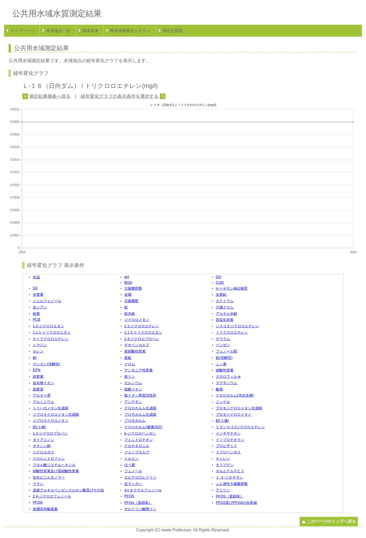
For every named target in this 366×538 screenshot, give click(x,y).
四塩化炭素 (225, 320)
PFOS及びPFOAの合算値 (236, 503)
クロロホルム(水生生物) (235, 395)
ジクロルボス (43, 452)
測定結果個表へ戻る (49, 96)
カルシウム (133, 383)
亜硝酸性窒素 (135, 351)
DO (218, 277)
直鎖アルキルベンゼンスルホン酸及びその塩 (68, 490)
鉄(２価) (222, 421)
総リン (129, 376)
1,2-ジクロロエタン (48, 326)
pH (126, 277)
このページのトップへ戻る (331, 521)
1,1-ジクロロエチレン (141, 326)
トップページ (22, 31)
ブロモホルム (135, 421)
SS (35, 288)
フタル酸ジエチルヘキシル (54, 465)
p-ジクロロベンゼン (140, 433)
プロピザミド (226, 446)
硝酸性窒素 (225, 370)
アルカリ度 (42, 395)
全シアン (40, 307)
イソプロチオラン (230, 440)
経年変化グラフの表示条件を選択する (120, 96)
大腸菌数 (131, 301)
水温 (36, 277)
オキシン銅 (42, 446)
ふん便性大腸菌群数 (232, 484)
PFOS (129, 496)
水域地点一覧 (58, 31)
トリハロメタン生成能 (50, 408)
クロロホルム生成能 (140, 408)
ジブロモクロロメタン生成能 (56, 414)
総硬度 (38, 389)
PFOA (38, 502)
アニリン (223, 490)
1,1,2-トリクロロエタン (143, 332)
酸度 (219, 389)
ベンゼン (223, 345)
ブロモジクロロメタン (233, 414)
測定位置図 (172, 31)
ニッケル (223, 402)
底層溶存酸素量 (45, 509)
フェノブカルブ (136, 452)
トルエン (131, 458)
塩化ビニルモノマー (49, 477)
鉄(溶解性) (224, 358)
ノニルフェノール (47, 301)
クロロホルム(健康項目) (143, 427)
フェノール (133, 471)
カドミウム (225, 301)
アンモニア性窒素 (138, 370)
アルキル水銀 (226, 314)
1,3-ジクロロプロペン (141, 339)
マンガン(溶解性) (46, 364)
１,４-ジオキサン (229, 477)
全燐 (127, 294)
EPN (36, 370)
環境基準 (90, 31)
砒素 (36, 314)
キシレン (223, 458)
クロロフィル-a (228, 376)
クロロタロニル (136, 446)
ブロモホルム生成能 (140, 414)
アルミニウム (43, 402)
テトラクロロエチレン (50, 339)
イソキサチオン (228, 433)
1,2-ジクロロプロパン (50, 433)
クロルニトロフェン (49, 458)
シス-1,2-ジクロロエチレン (237, 326)
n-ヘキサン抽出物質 (232, 288)
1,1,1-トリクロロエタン (52, 332)
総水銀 (129, 314)
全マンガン (133, 484)
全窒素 (38, 294)
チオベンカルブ (136, 345)
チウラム (223, 339)
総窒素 (38, 376)
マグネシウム (226, 383)
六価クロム (225, 307)
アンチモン (133, 402)
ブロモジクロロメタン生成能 (239, 408)
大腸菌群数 (133, 288)
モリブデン (225, 465)
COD (220, 282)
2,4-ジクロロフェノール (52, 496)
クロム (129, 364)
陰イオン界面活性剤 (140, 395)
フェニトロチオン (138, 440)
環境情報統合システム (130, 31)
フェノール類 (226, 351)
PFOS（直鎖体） (229, 496)
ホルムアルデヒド (230, 471)
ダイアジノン (43, 440)
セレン (38, 351)
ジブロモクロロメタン (50, 421)
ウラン (38, 484)
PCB (36, 319)
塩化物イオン (43, 383)
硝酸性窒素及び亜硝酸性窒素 (56, 471)
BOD (128, 282)
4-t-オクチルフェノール (143, 490)
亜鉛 (127, 358)
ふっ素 (221, 364)
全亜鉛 (221, 294)
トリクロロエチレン (232, 332)
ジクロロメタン (136, 320)
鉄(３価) (39, 427)
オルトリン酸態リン (140, 509)
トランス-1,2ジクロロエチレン (240, 427)
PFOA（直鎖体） (138, 503)
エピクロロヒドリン (140, 477)
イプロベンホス (228, 452)
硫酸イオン (133, 389)
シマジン (40, 345)
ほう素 (129, 465)
